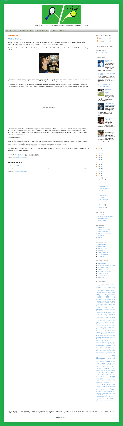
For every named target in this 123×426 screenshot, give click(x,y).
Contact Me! (63, 30)
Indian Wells (100, 334)
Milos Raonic (106, 363)
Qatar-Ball (101, 197)
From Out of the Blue (103, 254)
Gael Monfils (100, 329)
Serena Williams (103, 383)
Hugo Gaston (104, 332)
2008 (99, 178)
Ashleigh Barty (110, 297)
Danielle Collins (99, 312)
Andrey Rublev (111, 292)
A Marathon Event (103, 202)
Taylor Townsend (108, 391)
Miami (98, 363)
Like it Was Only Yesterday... (109, 118)
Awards (109, 299)
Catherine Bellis (106, 309)
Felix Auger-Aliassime (101, 325)
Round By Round (102, 244)
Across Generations (103, 267)
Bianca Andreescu (110, 302)
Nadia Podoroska (111, 364)
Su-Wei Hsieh (105, 389)
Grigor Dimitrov (107, 330)
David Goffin (112, 314)
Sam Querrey (108, 379)
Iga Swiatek (111, 332)
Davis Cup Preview (104, 188)
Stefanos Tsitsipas (107, 388)
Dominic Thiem (111, 317)
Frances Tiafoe (102, 327)
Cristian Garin (112, 311)
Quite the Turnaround (103, 248)
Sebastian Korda (110, 380)
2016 (99, 159)
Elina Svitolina (104, 322)
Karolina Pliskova (106, 342)
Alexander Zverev (101, 287)
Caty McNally (112, 309)
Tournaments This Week (25, 30)
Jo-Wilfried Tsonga (102, 337)
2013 (99, 166)
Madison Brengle (104, 352)
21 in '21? (100, 237)
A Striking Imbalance (103, 252)
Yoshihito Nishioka (108, 400)
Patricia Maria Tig (108, 370)
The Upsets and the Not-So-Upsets (110, 104)
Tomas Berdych (106, 393)
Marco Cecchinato (106, 353)
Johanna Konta (111, 337)
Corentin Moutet (105, 311)
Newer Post (11, 169)
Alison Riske (111, 287)
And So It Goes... (103, 195)
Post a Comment (14, 165)
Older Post (87, 169)
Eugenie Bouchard (101, 324)
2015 (99, 162)
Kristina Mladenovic (105, 347)
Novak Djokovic (23, 157)
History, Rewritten (102, 220)
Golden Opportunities (103, 231)
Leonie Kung (106, 349)
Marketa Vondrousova (101, 359)
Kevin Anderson (100, 345)
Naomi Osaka (100, 366)
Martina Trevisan (111, 359)
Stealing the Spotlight (103, 218)
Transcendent (101, 256)
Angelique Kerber (102, 296)
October (101, 205)
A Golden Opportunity (103, 273)
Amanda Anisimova (101, 289)
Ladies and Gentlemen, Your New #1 (109, 91)
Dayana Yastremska (100, 315)
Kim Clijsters (108, 345)
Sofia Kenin (105, 386)
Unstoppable (101, 277)
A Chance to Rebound (103, 269)
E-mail (34, 413)
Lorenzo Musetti (107, 350)
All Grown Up (101, 235)
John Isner (99, 339)
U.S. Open (101, 395)
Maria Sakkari (105, 356)
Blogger (64, 417)
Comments (100, 41)
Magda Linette (99, 353)
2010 (99, 173)
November (102, 182)
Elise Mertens (112, 322)
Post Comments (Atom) (21, 171)
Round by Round (102, 215)
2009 (99, 175)
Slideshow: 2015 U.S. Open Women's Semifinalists (105, 85)
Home (49, 169)
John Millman (107, 339)
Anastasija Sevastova (101, 292)
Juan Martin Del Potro (105, 339)
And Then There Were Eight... (105, 233)
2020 (99, 153)
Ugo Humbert (109, 395)
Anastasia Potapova (110, 290)
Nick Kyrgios (111, 366)
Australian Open (15, 157)
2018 (99, 157)
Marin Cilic (111, 358)
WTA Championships (109, 398)
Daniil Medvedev (108, 312)
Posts (99, 38)
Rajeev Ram (105, 374)
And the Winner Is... (104, 186)
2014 (99, 164)
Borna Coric (99, 304)
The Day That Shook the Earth (105, 216)
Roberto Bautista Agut (102, 377)
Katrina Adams (104, 343)
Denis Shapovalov (110, 315)
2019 (99, 155)
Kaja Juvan (109, 340)
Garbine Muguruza (110, 329)
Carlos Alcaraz (111, 306)
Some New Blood (102, 250)
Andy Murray (101, 294)
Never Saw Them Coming (104, 271)
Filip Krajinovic (110, 325)
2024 (99, 148)
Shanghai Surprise (103, 191)
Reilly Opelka (112, 374)
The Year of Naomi (102, 275)
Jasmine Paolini (103, 335)
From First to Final (110, 131)
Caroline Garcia (101, 307)
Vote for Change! (103, 199)
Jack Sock (108, 334)
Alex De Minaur (110, 285)
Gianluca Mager (99, 330)
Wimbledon (99, 400)
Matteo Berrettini (110, 361)
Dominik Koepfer (99, 319)
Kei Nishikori (111, 344)
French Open (111, 327)
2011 (99, 171)
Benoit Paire (103, 302)
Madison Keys (111, 352)
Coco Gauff (99, 311)
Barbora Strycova (106, 301)
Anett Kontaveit (111, 294)
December (102, 180)
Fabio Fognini (111, 324)
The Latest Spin (11, 30)
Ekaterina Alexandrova (106, 320)
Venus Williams (105, 396)
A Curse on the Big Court (104, 229)
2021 (99, 150)
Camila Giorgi (108, 304)
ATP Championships (102, 284)
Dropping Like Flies (102, 246)
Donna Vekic (107, 319)
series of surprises (22, 143)
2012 (99, 169)
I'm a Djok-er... (15, 39)
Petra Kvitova (105, 372)
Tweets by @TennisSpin (102, 53)
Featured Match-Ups (42, 30)
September (102, 207)
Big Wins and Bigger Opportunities (106, 265)
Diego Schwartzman (101, 317)
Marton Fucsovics (100, 361)
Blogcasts (54, 30)
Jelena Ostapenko (111, 335)
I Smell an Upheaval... (104, 193)
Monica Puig (104, 364)
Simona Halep (105, 384)
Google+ (6, 0)
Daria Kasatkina (104, 314)
